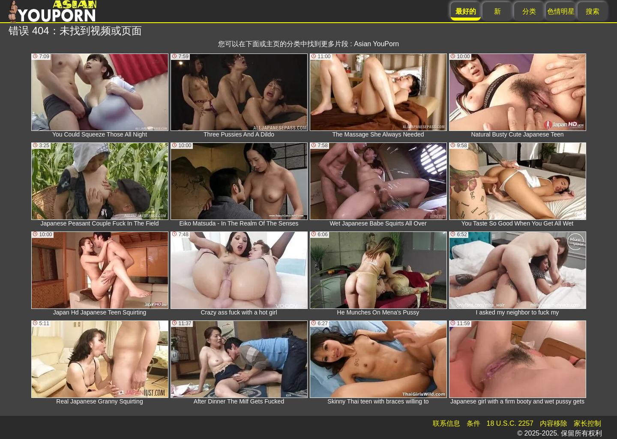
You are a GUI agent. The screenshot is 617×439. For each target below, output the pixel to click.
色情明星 (561, 11)
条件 (473, 423)
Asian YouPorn (376, 43)
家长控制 (587, 423)
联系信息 (446, 423)
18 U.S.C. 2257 (510, 423)
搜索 (592, 11)
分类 (529, 11)
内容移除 (553, 423)
